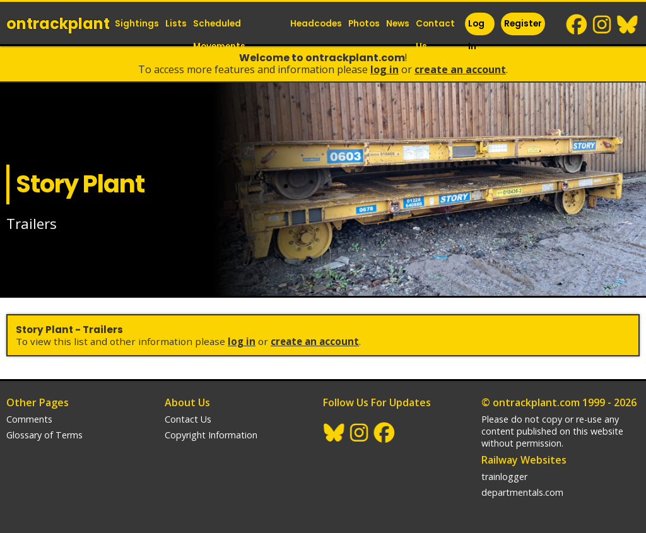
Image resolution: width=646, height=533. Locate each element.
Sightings (137, 24)
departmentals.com (522, 492)
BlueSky (627, 24)
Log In (476, 35)
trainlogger (504, 477)
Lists (176, 24)
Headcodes (316, 24)
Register (523, 24)
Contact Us (435, 35)
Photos (364, 24)
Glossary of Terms (44, 435)
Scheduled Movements (219, 35)
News (397, 24)
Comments (29, 419)
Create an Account (460, 69)
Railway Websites (524, 460)
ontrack (58, 23)
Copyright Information (211, 435)
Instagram (602, 24)
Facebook (577, 24)
